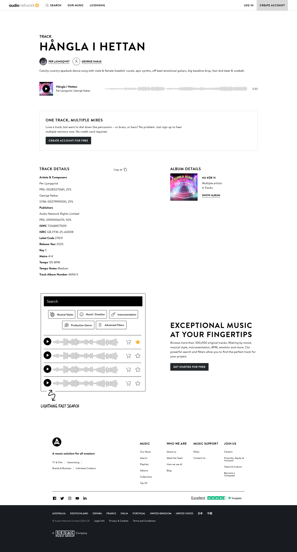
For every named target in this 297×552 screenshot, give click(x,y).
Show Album (211, 195)
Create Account (272, 5)
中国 (209, 513)
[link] (24, 5)
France (111, 513)
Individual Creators (86, 468)
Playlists (144, 464)
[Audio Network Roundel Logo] (56, 442)
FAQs (196, 451)
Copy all (121, 170)
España (97, 513)
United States (184, 513)
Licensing (97, 5)
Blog (169, 470)
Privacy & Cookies (118, 520)
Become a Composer (229, 474)
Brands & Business (61, 468)
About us (171, 451)
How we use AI (174, 464)
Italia (124, 513)
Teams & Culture (233, 466)
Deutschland (79, 513)
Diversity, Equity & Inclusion (234, 459)
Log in (249, 5)
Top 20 (143, 483)
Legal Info (99, 520)
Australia (59, 513)
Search (53, 5)
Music (145, 443)
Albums (144, 470)
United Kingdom (160, 513)
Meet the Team (175, 458)
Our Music (76, 5)
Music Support (205, 443)
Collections (146, 476)
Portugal (139, 513)
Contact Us (199, 458)
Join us (230, 443)
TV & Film (57, 462)
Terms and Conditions (144, 520)
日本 (200, 513)
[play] (46, 89)
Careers (228, 451)
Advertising (73, 462)
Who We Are (177, 443)
